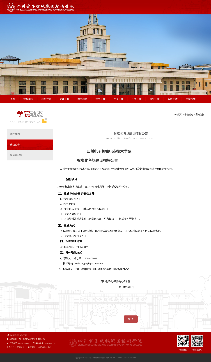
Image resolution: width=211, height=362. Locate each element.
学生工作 (101, 99)
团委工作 (119, 99)
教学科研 (82, 99)
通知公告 (30, 144)
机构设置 (46, 99)
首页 (12, 99)
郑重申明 (21, 347)
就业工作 (155, 99)
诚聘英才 (173, 99)
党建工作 (64, 99)
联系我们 (10, 347)
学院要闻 (30, 134)
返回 (131, 319)
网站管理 (31, 347)
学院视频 (191, 99)
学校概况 (28, 99)
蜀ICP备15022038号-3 (114, 358)
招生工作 (137, 99)
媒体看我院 (30, 155)
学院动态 (188, 114)
